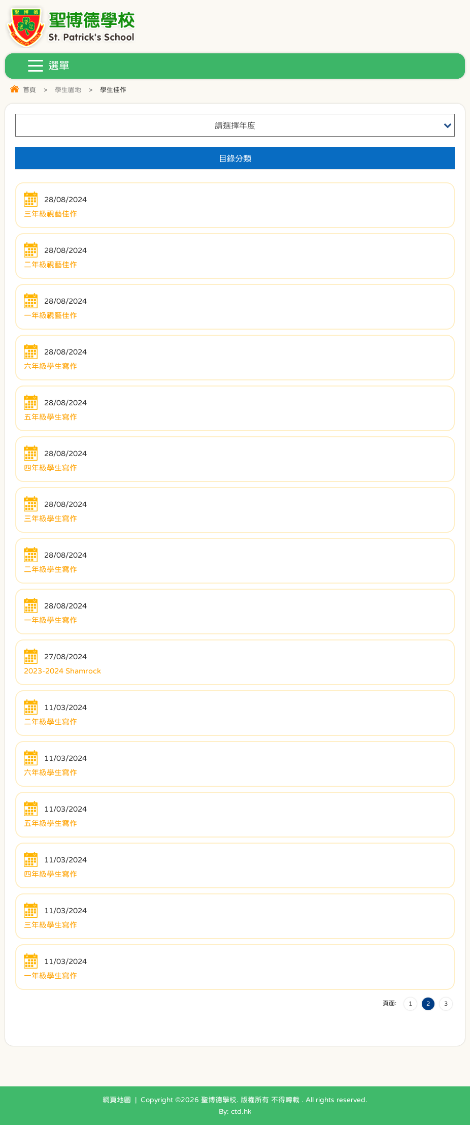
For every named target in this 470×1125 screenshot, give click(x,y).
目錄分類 (235, 158)
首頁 (29, 89)
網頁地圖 (117, 1099)
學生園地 (68, 89)
